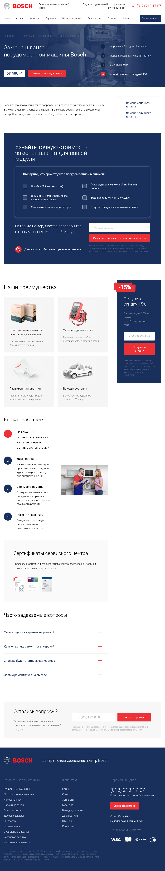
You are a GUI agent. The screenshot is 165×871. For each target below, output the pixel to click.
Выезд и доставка (71, 18)
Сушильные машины (16, 831)
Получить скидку (139, 349)
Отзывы (112, 18)
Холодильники (12, 799)
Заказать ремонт (134, 717)
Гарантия (51, 18)
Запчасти (34, 18)
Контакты (128, 18)
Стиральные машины (17, 789)
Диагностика (94, 18)
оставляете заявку (31, 437)
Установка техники (15, 837)
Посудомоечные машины (19, 794)
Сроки (19, 18)
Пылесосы (10, 821)
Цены (7, 18)
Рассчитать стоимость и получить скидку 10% (119, 238)
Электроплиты (12, 810)
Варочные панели (14, 805)
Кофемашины (12, 826)
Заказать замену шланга (47, 73)
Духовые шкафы (14, 815)
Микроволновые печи (17, 842)
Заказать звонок (151, 18)
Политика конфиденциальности (34, 860)
